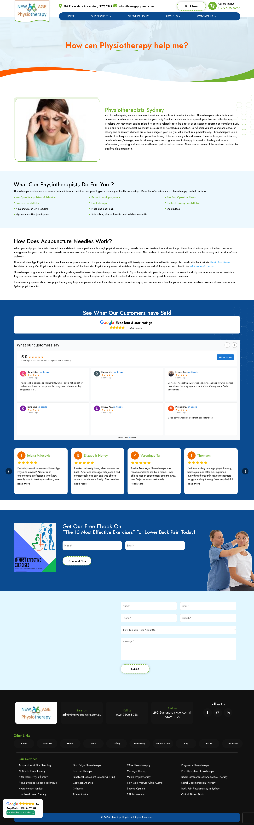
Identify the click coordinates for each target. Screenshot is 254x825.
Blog (186, 743)
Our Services (99, 16)
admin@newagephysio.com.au (136, 6)
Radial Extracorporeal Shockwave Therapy (204, 777)
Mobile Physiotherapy (138, 777)
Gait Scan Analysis (83, 783)
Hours (70, 743)
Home (71, 16)
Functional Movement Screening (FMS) (94, 777)
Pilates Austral (80, 794)
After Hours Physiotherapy (33, 777)
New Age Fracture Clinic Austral (144, 783)
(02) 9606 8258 (127, 714)
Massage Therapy (137, 771)
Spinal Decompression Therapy (198, 783)
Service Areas (163, 743)
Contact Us (205, 16)
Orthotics (78, 788)
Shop (93, 743)
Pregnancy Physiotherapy (195, 765)
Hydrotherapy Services (31, 788)
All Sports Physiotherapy (32, 771)
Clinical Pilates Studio (192, 794)
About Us (172, 16)
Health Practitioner (220, 262)
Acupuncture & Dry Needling (35, 765)
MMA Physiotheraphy (138, 765)
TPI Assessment (135, 794)
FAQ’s (209, 743)
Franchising (139, 743)
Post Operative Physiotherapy (197, 771)
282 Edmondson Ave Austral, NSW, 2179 (88, 6)
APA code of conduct (202, 266)
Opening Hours (138, 16)
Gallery (116, 743)
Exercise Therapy (82, 771)
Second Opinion (136, 788)
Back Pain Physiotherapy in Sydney (200, 788)
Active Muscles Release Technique (38, 783)
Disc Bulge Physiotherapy (87, 765)
